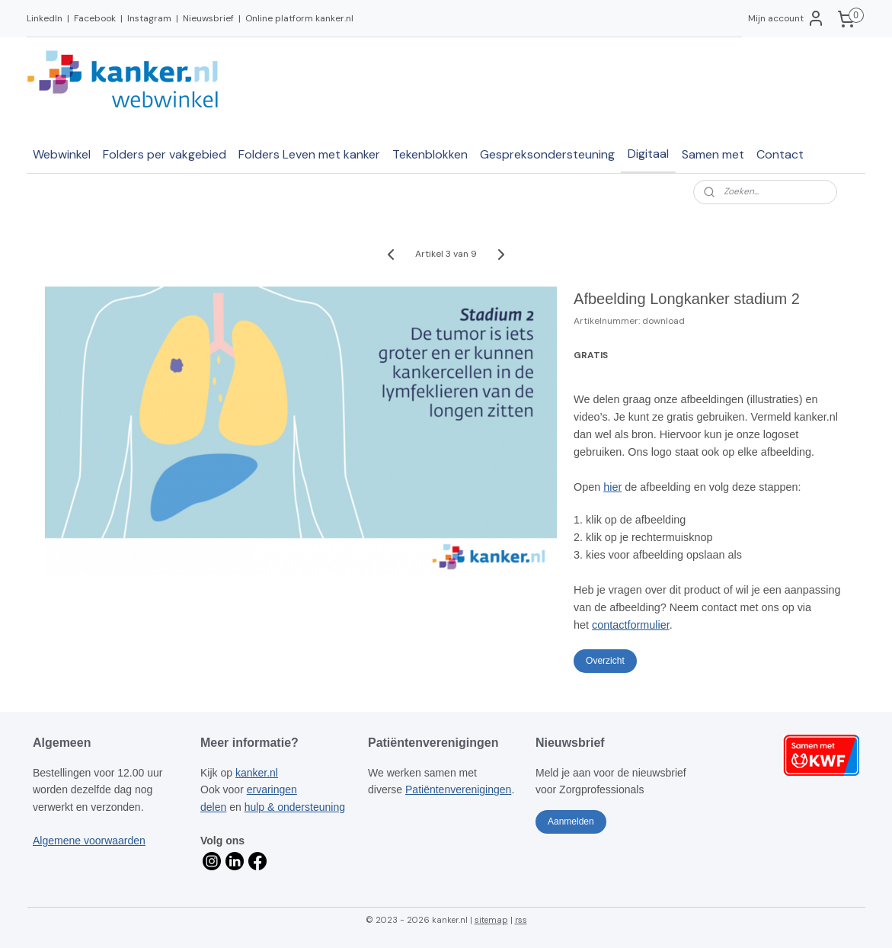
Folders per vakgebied (164, 154)
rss (521, 919)
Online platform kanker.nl (299, 18)
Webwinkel (62, 154)
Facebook (95, 18)
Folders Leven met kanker (309, 154)
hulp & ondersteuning (295, 807)
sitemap (491, 919)
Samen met (713, 154)
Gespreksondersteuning (547, 154)
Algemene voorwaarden (89, 840)
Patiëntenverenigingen (458, 789)
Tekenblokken (430, 154)
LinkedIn (44, 18)
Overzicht (605, 660)
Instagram (149, 18)
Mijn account (786, 18)
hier (612, 487)
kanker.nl (256, 773)
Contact (780, 154)
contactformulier (631, 625)
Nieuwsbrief (208, 18)
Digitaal (648, 154)
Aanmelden (571, 821)
